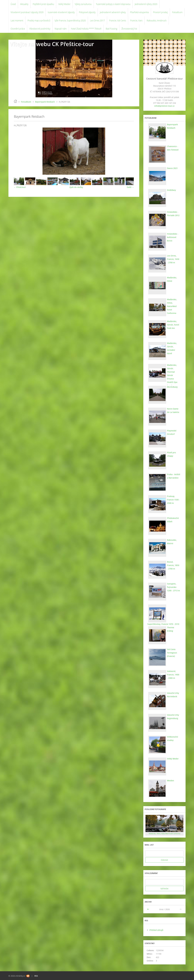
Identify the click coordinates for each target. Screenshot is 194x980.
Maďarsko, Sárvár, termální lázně (172, 348)
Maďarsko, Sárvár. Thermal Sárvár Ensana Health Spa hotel (172, 375)
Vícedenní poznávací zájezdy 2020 (27, 12)
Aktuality (24, 4)
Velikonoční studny (172, 738)
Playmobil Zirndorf (171, 432)
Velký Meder (64, 4)
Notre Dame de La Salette (173, 410)
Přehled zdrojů (156, 930)
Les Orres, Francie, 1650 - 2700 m (173, 259)
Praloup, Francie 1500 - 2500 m (173, 499)
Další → (130, 187)
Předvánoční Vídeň (173, 520)
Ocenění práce (18, 28)
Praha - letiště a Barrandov (173, 476)
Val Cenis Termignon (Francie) (172, 652)
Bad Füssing (111, 28)
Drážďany (171, 190)
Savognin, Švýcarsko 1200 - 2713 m (173, 587)
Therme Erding (170, 629)
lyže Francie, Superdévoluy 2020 (70, 20)
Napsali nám (61, 28)
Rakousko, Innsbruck (156, 20)
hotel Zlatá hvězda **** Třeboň (86, 28)
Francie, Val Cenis (117, 20)
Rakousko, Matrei (172, 542)
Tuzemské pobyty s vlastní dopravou (113, 4)
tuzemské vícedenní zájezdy (61, 12)
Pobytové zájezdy (87, 12)
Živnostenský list (129, 28)
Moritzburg (172, 387)
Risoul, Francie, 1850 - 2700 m (173, 565)
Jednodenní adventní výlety (113, 12)
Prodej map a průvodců (39, 20)
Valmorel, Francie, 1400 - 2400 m (173, 674)
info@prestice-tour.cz (164, 106)
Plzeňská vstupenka (139, 12)
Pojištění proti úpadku (43, 4)
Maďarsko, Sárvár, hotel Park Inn (173, 324)
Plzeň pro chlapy (171, 454)
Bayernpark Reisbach (45, 101)
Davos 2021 (172, 168)
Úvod (13, 4)
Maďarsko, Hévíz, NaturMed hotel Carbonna (172, 306)
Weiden (170, 780)
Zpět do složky (76, 187)
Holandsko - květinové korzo (172, 237)
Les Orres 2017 (97, 20)
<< (148, 909)
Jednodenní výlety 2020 (146, 4)
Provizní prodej (160, 12)
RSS (36, 976)
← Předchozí (20, 187)
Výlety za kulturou (83, 4)
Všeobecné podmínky (39, 28)
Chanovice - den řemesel (172, 148)
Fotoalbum (177, 12)
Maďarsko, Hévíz (172, 279)
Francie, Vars (136, 20)
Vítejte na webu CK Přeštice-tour (52, 44)
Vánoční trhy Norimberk (173, 695)
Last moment (17, 20)
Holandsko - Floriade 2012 (173, 214)
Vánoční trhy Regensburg (173, 717)
